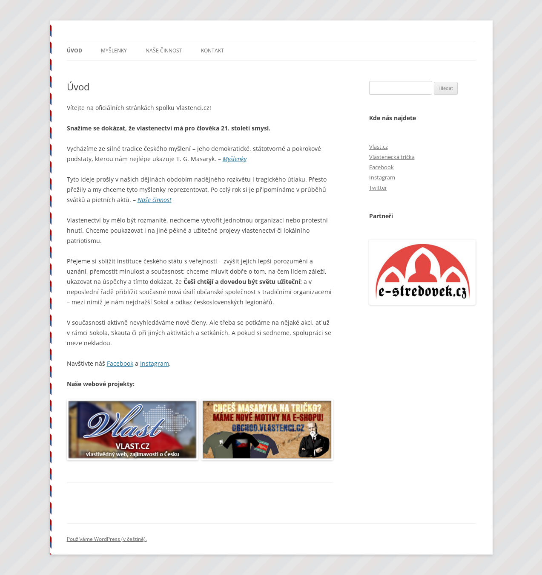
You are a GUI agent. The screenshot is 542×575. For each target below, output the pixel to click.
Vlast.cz (378, 146)
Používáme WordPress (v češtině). (107, 539)
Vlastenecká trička (392, 157)
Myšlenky (114, 50)
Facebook (120, 363)
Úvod (74, 50)
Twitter (378, 187)
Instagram (154, 363)
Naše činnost (164, 50)
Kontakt (212, 50)
